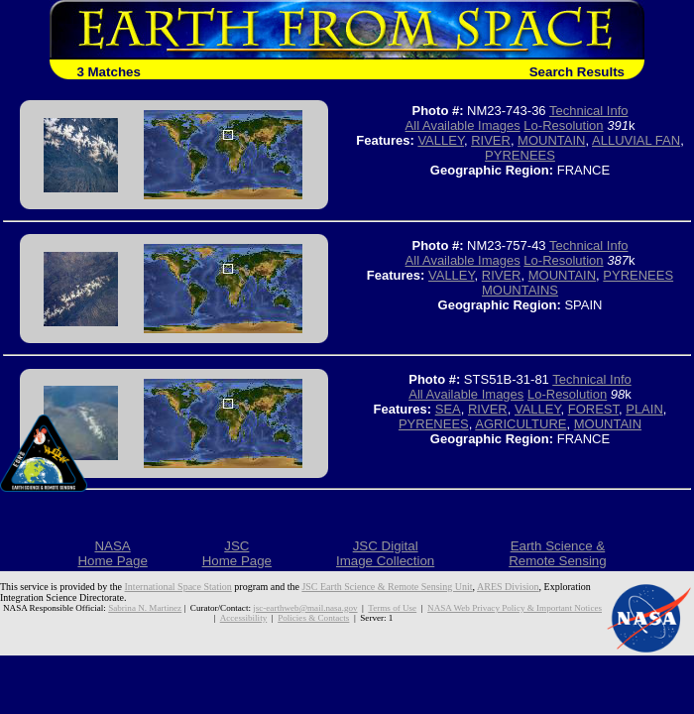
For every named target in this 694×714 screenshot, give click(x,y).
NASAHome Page (112, 553)
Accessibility (243, 618)
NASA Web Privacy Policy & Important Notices (514, 608)
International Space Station (178, 586)
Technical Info (589, 110)
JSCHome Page (237, 553)
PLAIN (644, 409)
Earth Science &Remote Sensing (558, 553)
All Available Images (462, 125)
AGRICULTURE (520, 423)
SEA (448, 409)
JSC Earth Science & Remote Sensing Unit (386, 586)
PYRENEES (520, 155)
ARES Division (508, 586)
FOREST (593, 409)
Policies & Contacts (313, 618)
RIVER (491, 140)
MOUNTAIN (551, 140)
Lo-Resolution (563, 125)
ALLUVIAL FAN (636, 140)
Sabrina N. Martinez (144, 608)
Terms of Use (392, 608)
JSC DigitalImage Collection (385, 553)
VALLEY (440, 140)
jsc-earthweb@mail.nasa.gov (305, 608)
